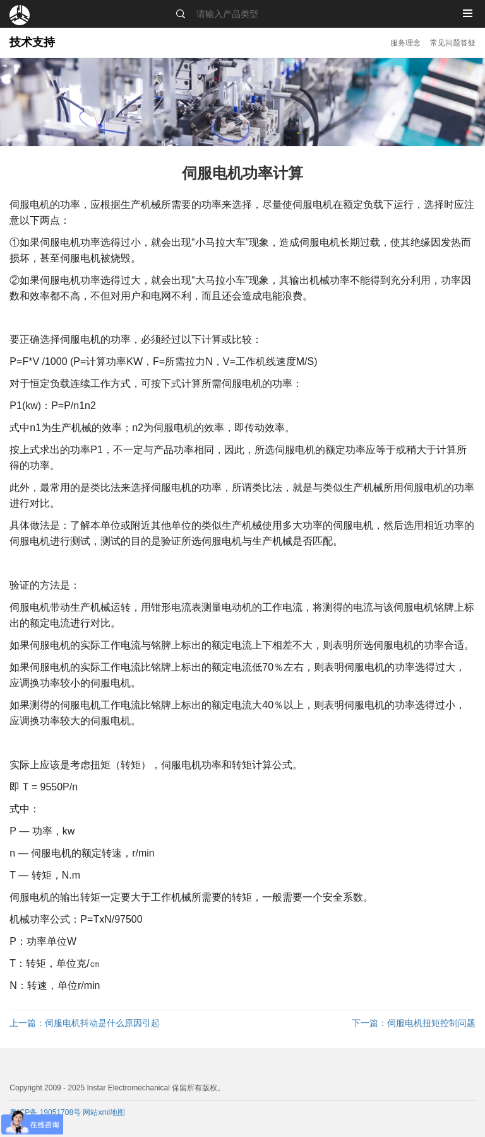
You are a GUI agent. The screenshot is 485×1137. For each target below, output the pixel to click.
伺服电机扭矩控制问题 (414, 1023)
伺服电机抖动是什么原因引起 (84, 1023)
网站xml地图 (104, 1112)
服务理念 (405, 42)
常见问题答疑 (453, 42)
